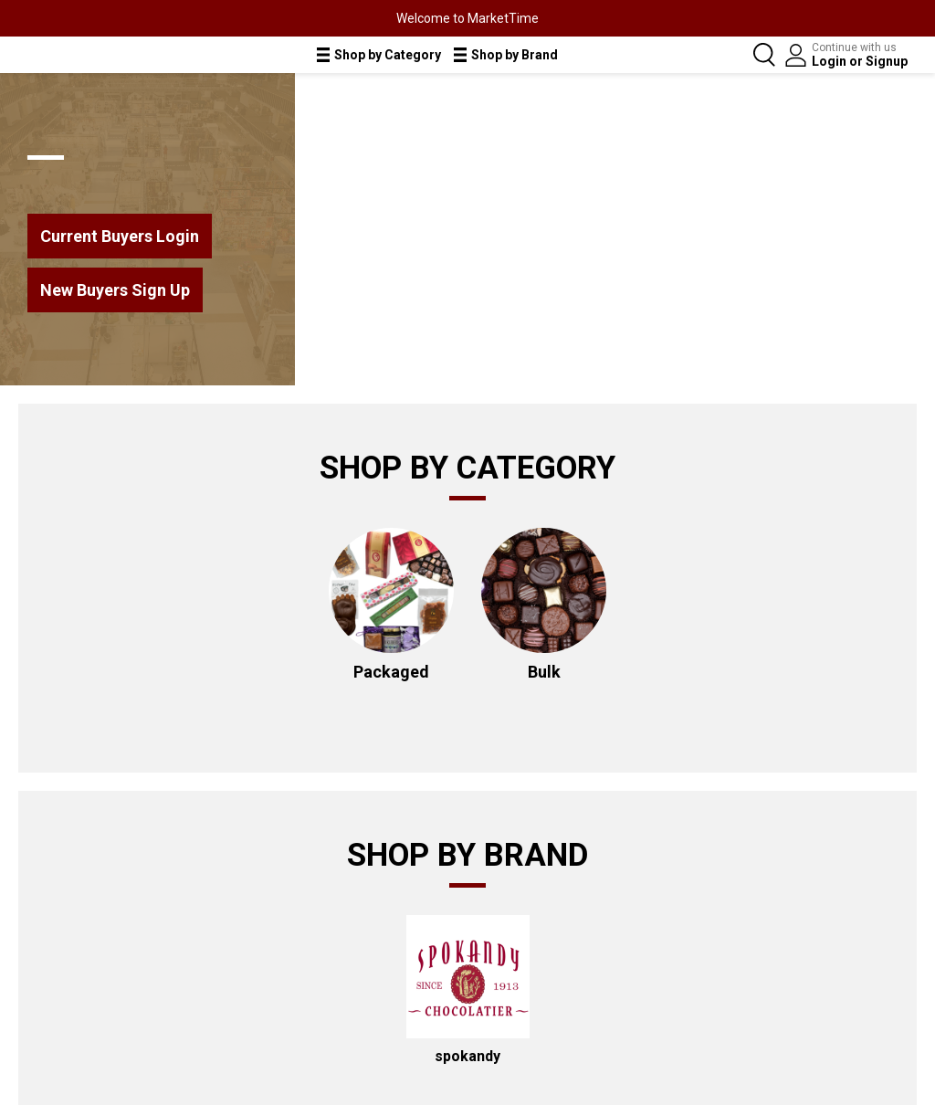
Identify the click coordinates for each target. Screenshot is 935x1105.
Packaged (391, 671)
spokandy (467, 1056)
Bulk (544, 671)
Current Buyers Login (119, 236)
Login (830, 61)
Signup (887, 61)
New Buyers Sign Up (115, 290)
